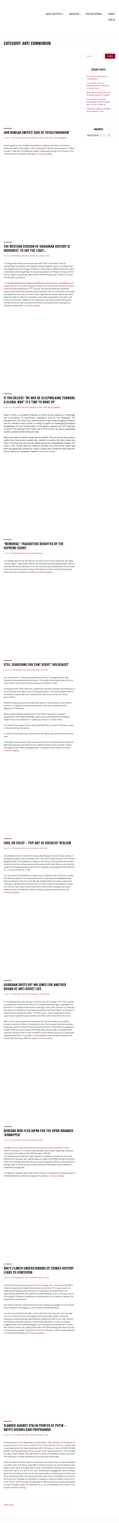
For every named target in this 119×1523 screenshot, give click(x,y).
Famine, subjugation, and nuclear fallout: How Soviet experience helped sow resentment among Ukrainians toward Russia (39, 286)
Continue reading (46, 154)
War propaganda (61, 138)
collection (45, 677)
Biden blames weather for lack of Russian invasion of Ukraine (98, 93)
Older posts (9, 1505)
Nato (46, 138)
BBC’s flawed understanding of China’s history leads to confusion (39, 1270)
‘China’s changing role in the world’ (48, 1285)
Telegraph (40, 148)
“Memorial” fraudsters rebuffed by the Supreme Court (33, 545)
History (42, 994)
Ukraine (42, 256)
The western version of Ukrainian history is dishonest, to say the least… (37, 248)
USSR (47, 256)
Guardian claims (32, 1001)
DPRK (41, 1140)
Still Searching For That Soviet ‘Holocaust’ (36, 664)
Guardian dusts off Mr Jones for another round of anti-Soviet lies (35, 986)
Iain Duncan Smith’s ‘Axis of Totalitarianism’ (36, 132)
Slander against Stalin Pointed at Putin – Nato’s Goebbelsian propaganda (35, 1427)
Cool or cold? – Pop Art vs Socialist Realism (37, 842)
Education (74, 13)
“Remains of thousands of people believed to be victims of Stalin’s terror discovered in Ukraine (39, 1444)
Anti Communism (32, 138)
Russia (51, 138)
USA (41, 670)
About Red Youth (54, 13)
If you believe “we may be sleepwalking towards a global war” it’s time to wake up (39, 399)
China (42, 138)
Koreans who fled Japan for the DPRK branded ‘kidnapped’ (38, 1132)
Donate (111, 13)
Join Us (111, 19)
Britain (41, 1277)
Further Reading (93, 13)
